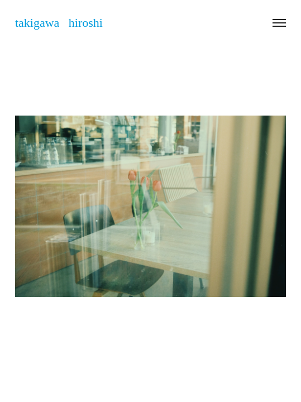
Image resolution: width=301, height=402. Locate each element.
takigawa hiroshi (59, 23)
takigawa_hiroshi (169, 371)
